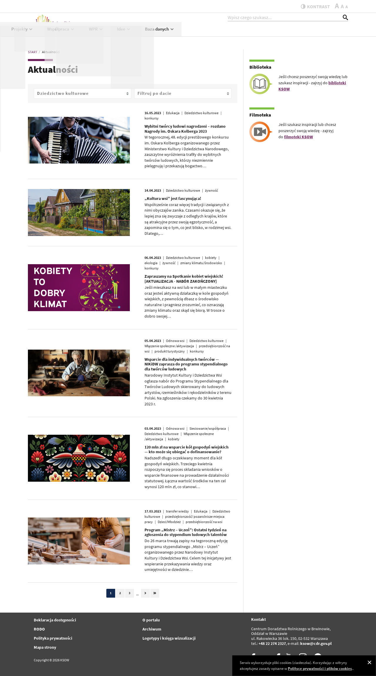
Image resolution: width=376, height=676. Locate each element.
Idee (291, 34)
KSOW (155, 34)
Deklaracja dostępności (55, 620)
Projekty (189, 34)
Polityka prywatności (53, 638)
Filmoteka (260, 115)
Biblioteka (260, 67)
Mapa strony (45, 647)
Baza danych (326, 34)
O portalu (151, 620)
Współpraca (227, 34)
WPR (262, 34)
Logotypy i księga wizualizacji (169, 638)
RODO (39, 629)
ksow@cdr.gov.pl (316, 643)
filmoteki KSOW (298, 136)
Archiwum (151, 629)
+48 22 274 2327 (272, 643)
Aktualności (121, 34)
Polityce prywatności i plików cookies (320, 668)
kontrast (312, 6)
